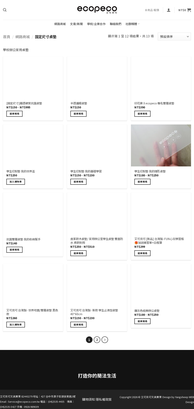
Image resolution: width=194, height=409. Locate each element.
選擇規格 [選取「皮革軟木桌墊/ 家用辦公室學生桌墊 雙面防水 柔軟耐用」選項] (78, 253)
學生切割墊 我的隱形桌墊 (150, 171)
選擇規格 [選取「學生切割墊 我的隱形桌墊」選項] (142, 181)
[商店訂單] (174, 36)
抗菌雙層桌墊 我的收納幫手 (23, 239)
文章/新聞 (76, 24)
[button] (169, 10)
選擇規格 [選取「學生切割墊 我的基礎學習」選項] (78, 181)
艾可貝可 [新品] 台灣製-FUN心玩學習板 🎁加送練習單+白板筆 (159, 240)
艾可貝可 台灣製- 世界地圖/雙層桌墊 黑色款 (32, 312)
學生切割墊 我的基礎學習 (86, 171)
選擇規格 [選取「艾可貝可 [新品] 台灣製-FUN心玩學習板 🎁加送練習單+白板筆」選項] (142, 253)
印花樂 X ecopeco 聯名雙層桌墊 (154, 103)
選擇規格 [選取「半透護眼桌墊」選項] (78, 113)
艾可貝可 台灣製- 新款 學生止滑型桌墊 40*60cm (94, 312)
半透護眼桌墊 (78, 103)
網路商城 (60, 24)
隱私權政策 (104, 399)
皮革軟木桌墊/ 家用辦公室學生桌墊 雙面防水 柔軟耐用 (96, 240)
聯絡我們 (115, 24)
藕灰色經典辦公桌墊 (147, 311)
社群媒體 (133, 24)
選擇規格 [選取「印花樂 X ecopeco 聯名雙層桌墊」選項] (142, 113)
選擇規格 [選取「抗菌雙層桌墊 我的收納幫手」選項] (14, 249)
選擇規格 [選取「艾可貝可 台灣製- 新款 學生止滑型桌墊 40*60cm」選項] (78, 324)
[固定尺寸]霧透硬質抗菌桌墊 (24, 103)
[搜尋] (4, 10)
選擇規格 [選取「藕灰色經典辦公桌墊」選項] (142, 321)
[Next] (104, 339)
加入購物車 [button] (16, 181)
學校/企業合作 (96, 24)
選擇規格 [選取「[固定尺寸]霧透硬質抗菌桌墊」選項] (14, 113)
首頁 (6, 36)
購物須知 (88, 399)
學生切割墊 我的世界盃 (20, 171)
